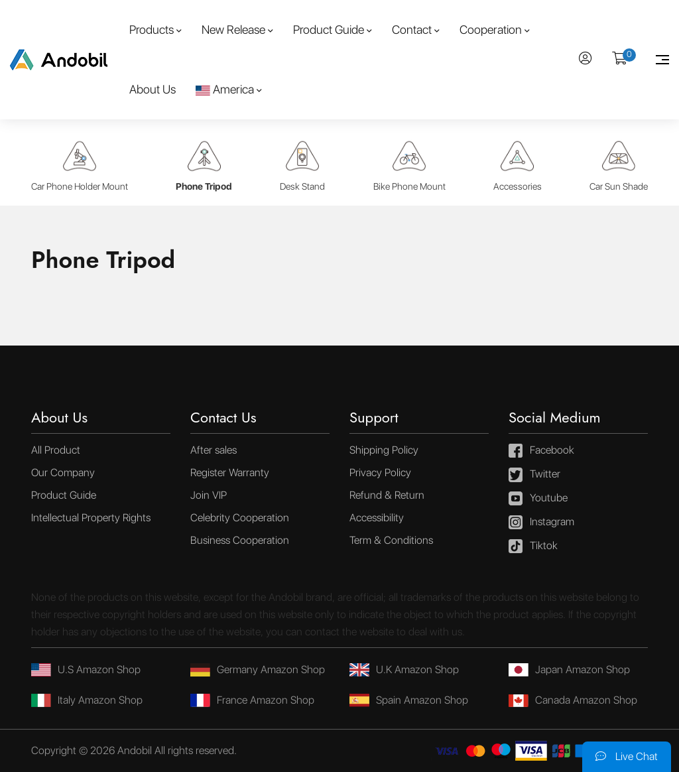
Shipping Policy (383, 450)
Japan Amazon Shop (569, 669)
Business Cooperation (239, 540)
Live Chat (626, 756)
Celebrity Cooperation (239, 517)
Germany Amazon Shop (257, 669)
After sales (213, 450)
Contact (412, 29)
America (225, 89)
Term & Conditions (391, 540)
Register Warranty (229, 472)
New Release (233, 29)
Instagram (541, 522)
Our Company (63, 472)
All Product (55, 450)
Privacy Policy (380, 472)
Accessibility (376, 517)
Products (151, 29)
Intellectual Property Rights (91, 517)
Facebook (541, 451)
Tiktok (533, 546)
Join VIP (208, 495)
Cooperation (491, 29)
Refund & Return (386, 495)
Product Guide (328, 29)
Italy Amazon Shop (87, 700)
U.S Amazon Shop (86, 669)
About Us (152, 89)
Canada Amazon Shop (573, 700)
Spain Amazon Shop (408, 700)
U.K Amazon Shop (404, 669)
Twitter (534, 475)
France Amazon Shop (252, 700)
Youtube (538, 498)
